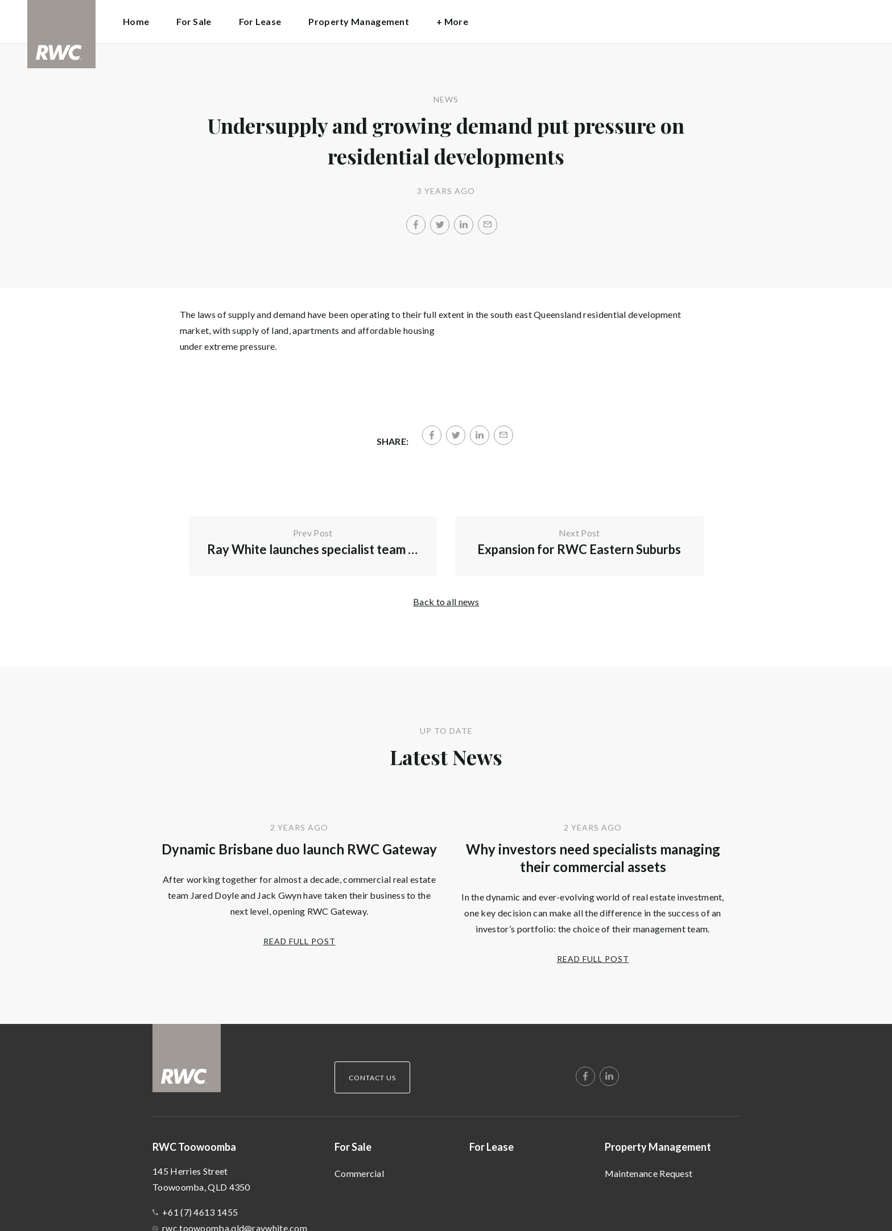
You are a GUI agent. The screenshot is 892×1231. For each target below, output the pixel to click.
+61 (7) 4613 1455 (200, 1212)
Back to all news (446, 601)
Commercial (359, 1173)
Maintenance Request (649, 1173)
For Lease (260, 21)
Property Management (658, 1147)
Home (136, 21)
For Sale (352, 1147)
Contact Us (372, 1077)
